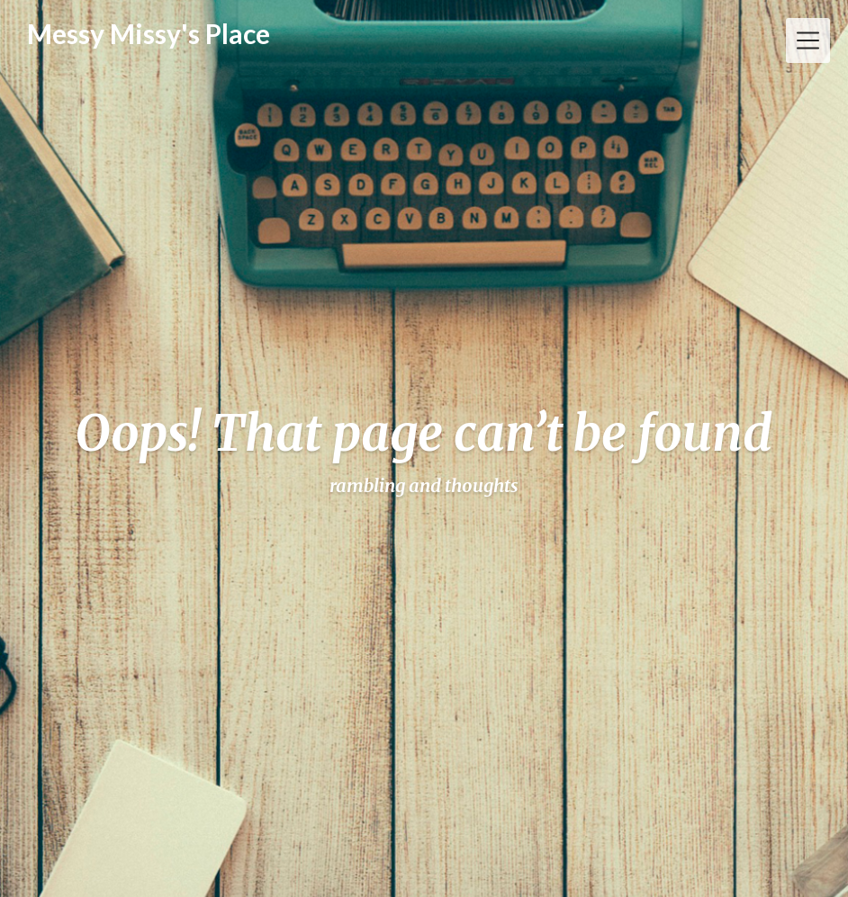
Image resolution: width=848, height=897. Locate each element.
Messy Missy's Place (148, 33)
